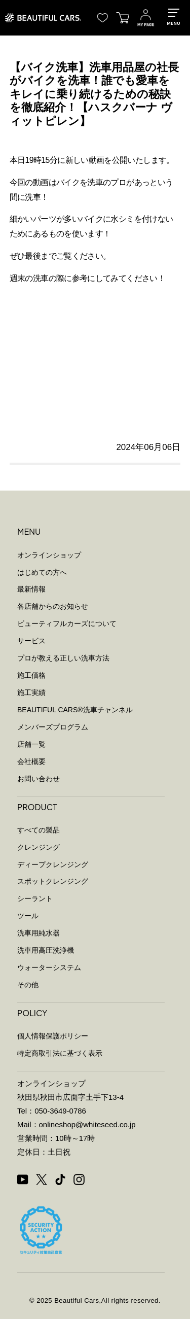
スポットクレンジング (52, 881)
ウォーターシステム (49, 967)
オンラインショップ (49, 555)
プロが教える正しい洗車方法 (63, 658)
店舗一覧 (31, 744)
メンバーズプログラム (52, 727)
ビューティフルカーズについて (67, 623)
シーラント (35, 898)
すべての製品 (38, 830)
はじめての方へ (42, 572)
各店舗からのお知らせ (52, 606)
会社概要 (31, 761)
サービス (31, 641)
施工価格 (31, 675)
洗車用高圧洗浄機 (45, 950)
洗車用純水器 (38, 933)
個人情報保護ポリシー (52, 1036)
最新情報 (31, 589)
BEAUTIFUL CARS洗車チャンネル (75, 710)
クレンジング (38, 847)
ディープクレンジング (52, 864)
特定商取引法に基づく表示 (59, 1053)
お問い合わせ (38, 779)
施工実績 (31, 692)
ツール (28, 916)
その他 (28, 985)
